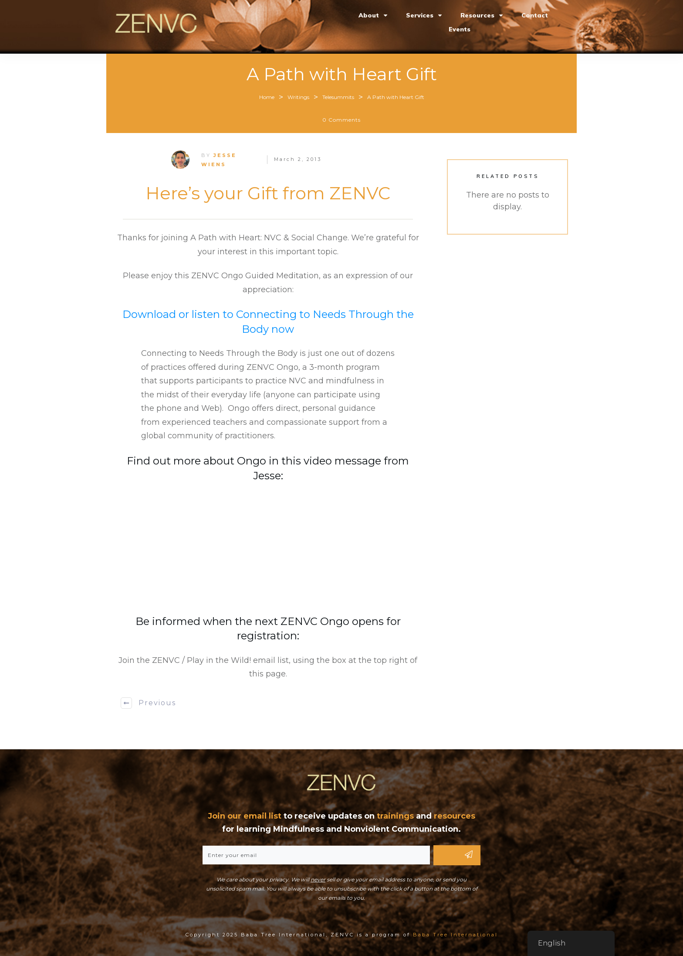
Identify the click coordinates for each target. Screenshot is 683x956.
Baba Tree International (455, 935)
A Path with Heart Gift (342, 74)
